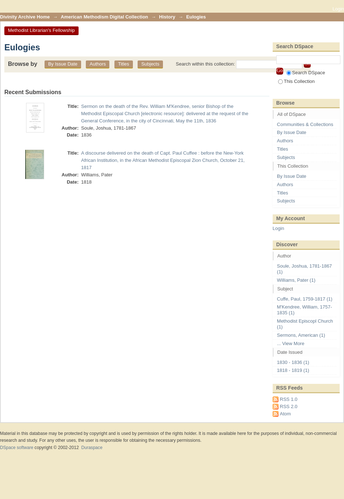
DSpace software (16, 447)
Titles (123, 64)
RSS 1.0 (288, 399)
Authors (97, 64)
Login (338, 9)
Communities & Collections (305, 124)
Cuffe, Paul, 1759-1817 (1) (304, 299)
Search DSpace (305, 72)
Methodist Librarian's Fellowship (41, 30)
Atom (285, 413)
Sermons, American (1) (301, 335)
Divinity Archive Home (25, 17)
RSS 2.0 (288, 406)
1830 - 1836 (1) (293, 362)
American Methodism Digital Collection (104, 17)
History (167, 17)
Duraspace (91, 447)
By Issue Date (62, 64)
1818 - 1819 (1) (293, 370)
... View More (291, 343)
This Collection (296, 81)
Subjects (150, 64)
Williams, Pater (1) (296, 280)
